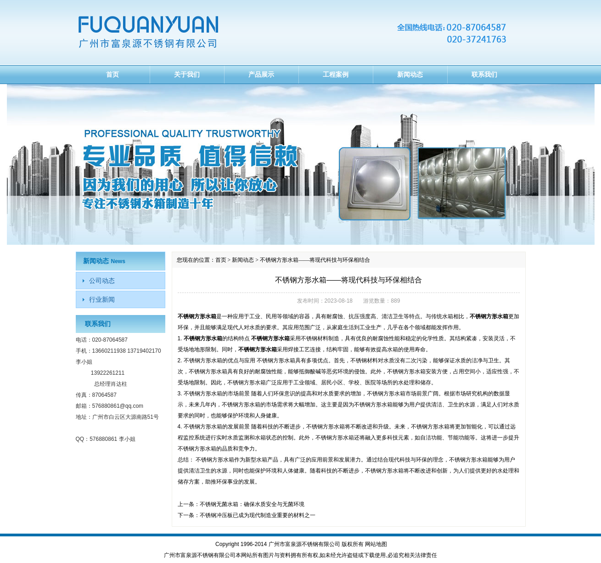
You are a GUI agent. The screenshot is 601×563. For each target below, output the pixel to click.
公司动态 (102, 280)
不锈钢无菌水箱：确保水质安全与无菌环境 (252, 504)
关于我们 (187, 74)
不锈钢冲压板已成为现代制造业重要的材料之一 (257, 515)
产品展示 (261, 74)
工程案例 (335, 74)
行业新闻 (102, 299)
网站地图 (376, 544)
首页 (112, 74)
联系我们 (484, 74)
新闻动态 (410, 74)
